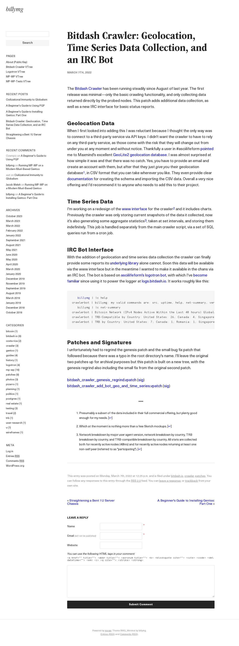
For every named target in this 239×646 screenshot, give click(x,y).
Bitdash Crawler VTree (19, 67)
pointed (207, 149)
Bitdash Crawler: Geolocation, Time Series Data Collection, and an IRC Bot (27, 125)
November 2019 (15, 283)
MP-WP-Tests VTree (18, 81)
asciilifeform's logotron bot (143, 275)
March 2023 (13, 221)
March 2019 (13, 298)
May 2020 (11, 259)
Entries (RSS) (108, 634)
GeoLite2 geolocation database (140, 155)
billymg (14, 10)
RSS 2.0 (136, 480)
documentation (80, 179)
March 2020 (13, 269)
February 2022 (14, 231)
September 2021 (15, 240)
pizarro (10, 384)
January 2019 (13, 303)
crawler (10, 346)
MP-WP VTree (14, 76)
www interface (134, 209)
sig (140, 380)
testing (10, 408)
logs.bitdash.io (154, 281)
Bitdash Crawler (88, 89)
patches (10, 375)
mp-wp (10, 370)
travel (9, 413)
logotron (11, 365)
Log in (9, 451)
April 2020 (12, 264)
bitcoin (10, 331)
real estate (12, 403)
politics (10, 394)
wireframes (12, 432)
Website (72, 545)
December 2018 (15, 308)
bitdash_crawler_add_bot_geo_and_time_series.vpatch (114, 386)
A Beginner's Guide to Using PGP (25, 106)
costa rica (12, 341)
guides (10, 355)
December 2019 (15, 279)
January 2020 (13, 274)
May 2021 (11, 250)
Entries (13, 456)
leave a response (170, 480)
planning (11, 389)
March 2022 (13, 226)
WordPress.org (15, 466)
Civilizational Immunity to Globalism (26, 100)
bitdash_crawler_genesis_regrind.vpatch (101, 380)
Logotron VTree (15, 72)
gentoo (10, 350)
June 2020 (11, 255)
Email (81, 535)
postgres (11, 399)
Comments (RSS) (129, 634)
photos (10, 379)
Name (71, 526)
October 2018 (14, 312)
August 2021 (13, 245)
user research (14, 423)
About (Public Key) (16, 62)
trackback (191, 480)
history (10, 360)
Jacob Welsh (13, 185)
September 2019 (15, 288)
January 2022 (13, 235)
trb (7, 418)
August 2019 (13, 293)
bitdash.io (12, 336)
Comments (15, 461)
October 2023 (14, 216)
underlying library (124, 263)
